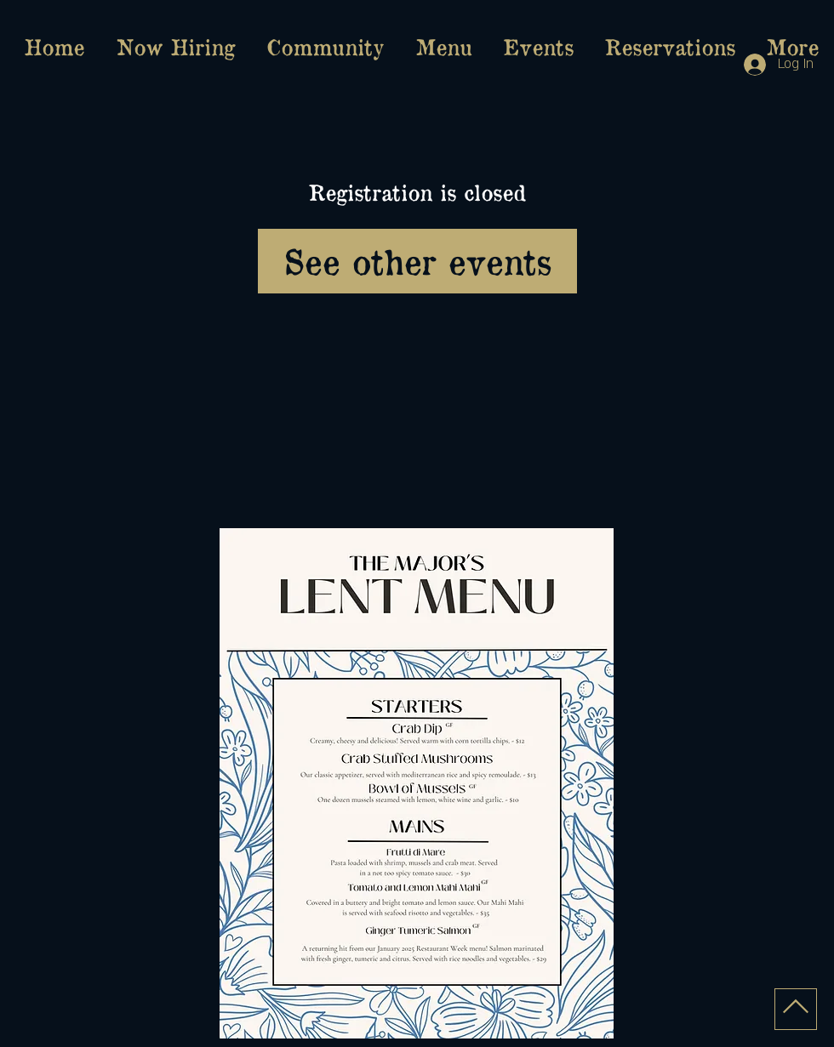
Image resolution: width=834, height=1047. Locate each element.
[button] (443, 47)
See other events (417, 261)
